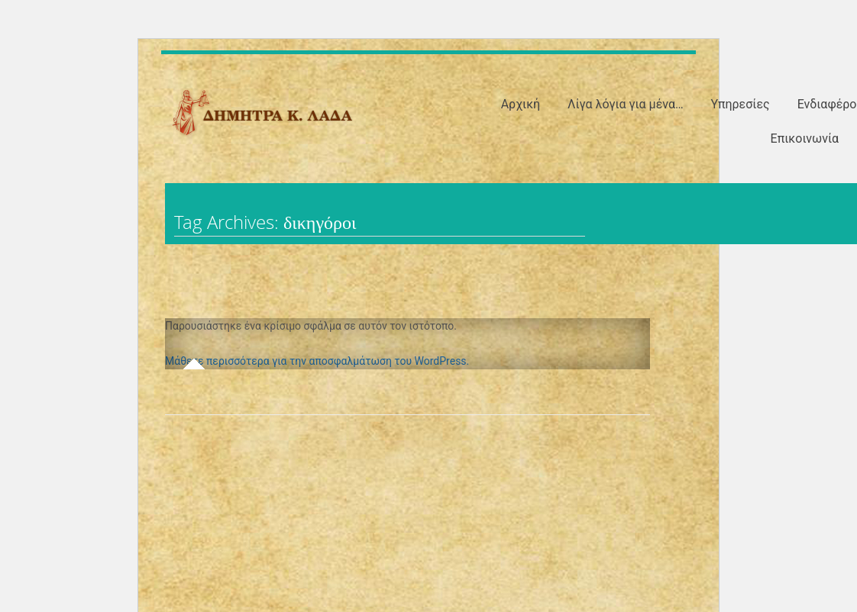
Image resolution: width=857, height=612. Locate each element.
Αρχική (521, 104)
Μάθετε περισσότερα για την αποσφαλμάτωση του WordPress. (317, 361)
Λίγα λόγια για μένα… (626, 104)
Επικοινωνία (805, 138)
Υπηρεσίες (739, 104)
